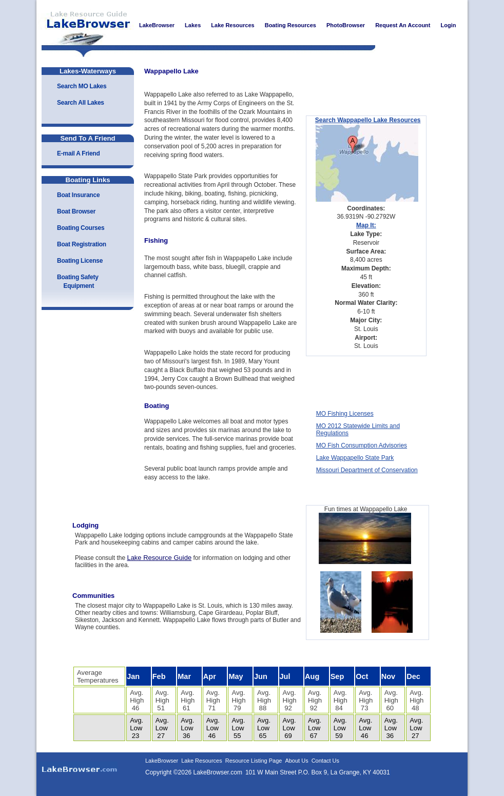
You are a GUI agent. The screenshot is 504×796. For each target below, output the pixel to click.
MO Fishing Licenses (345, 413)
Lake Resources (201, 761)
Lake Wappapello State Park (355, 457)
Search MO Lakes (81, 86)
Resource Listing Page (253, 761)
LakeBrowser (85, 25)
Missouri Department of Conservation (367, 470)
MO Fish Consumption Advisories (361, 445)
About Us (296, 761)
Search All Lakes (80, 102)
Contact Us (325, 761)
